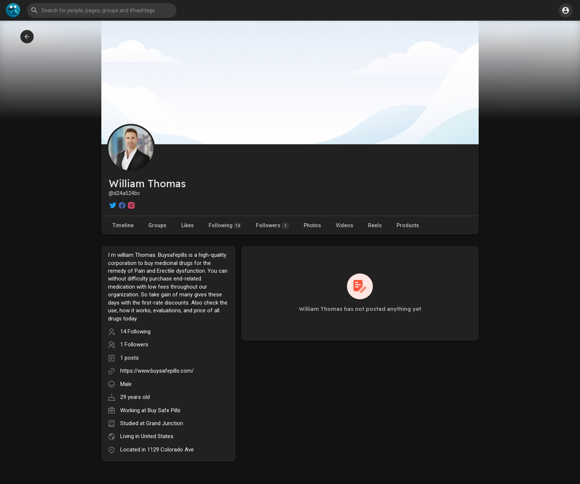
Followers (272, 225)
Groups (157, 225)
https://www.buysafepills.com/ (157, 370)
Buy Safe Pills (164, 410)
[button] (101, 10)
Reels (375, 225)
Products (408, 225)
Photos (312, 225)
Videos (344, 225)
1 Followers (134, 344)
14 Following (135, 331)
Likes (187, 225)
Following (225, 225)
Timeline (123, 225)
